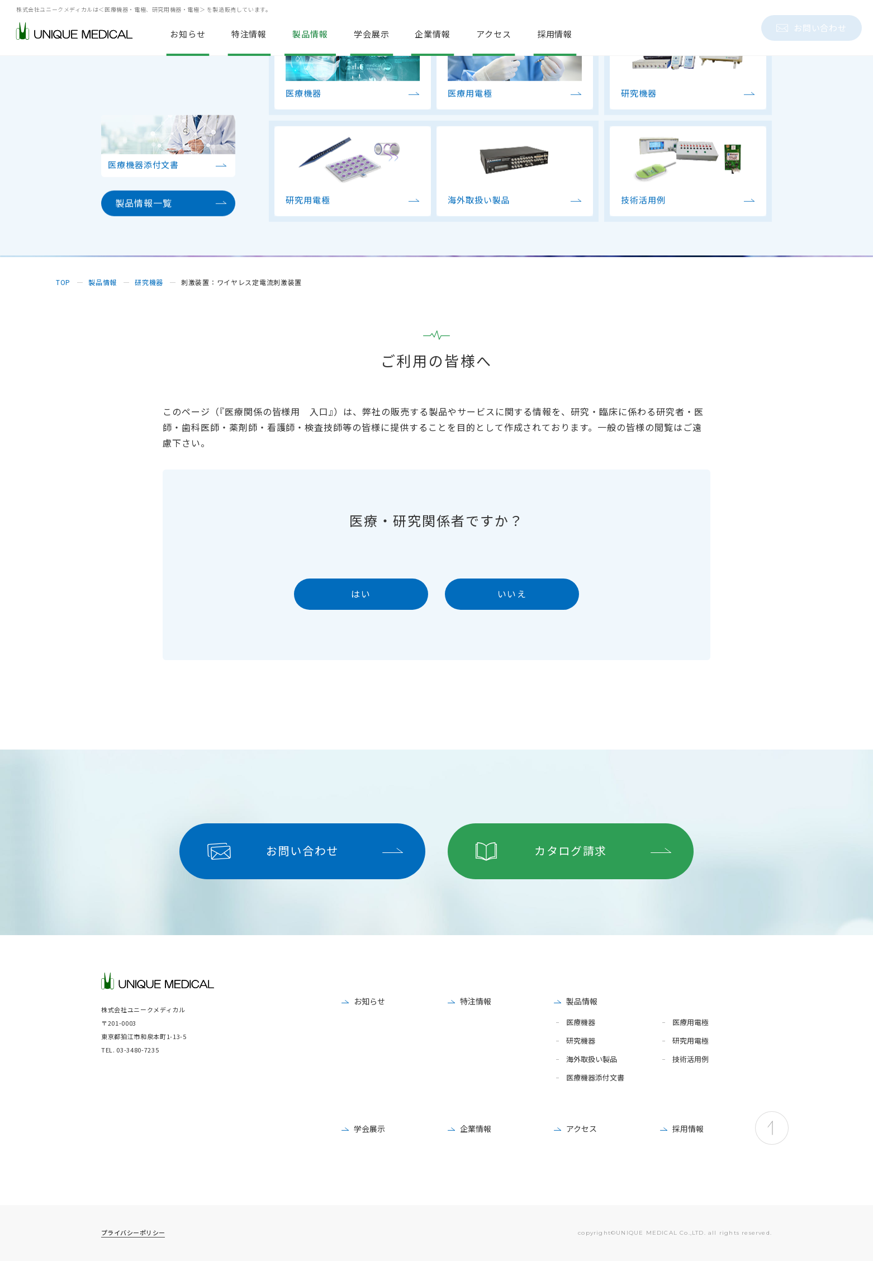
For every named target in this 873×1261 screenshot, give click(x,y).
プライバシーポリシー (133, 1232)
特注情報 (475, 1001)
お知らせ (369, 1001)
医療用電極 (690, 1022)
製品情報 (581, 1001)
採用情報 (688, 1128)
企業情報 (475, 1128)
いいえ (512, 593)
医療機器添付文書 (595, 1078)
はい (361, 593)
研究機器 (580, 1041)
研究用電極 (690, 1041)
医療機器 (580, 1022)
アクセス (581, 1128)
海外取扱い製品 (591, 1059)
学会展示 (369, 1128)
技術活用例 (690, 1059)
